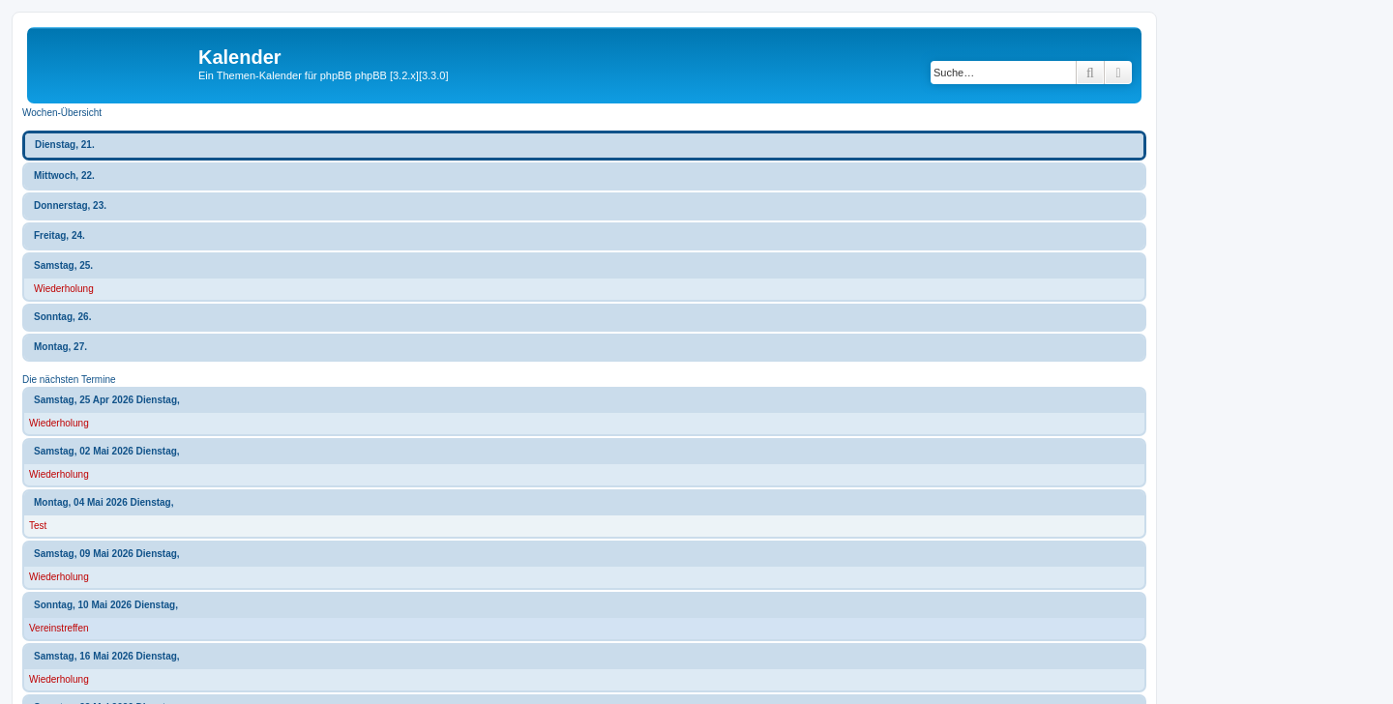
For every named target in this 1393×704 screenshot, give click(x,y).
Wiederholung (64, 288)
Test (37, 525)
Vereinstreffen (59, 628)
